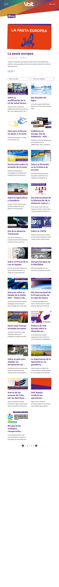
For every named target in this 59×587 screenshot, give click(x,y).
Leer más (11, 71)
